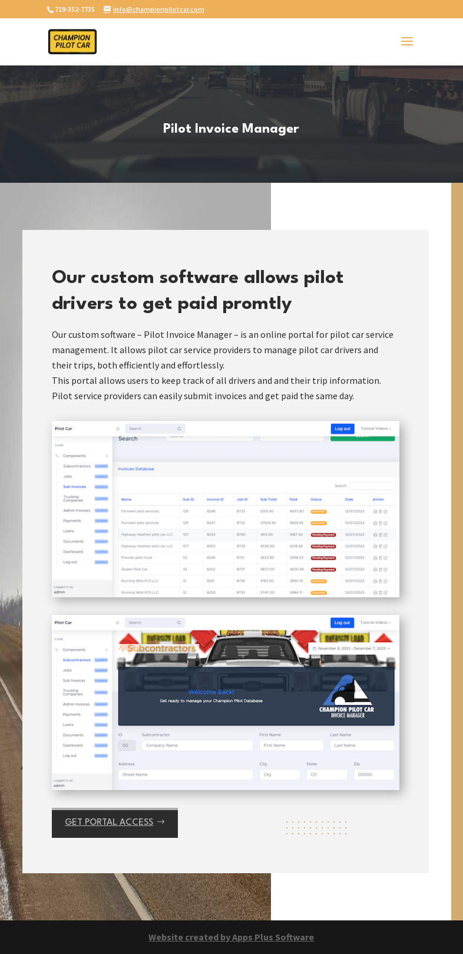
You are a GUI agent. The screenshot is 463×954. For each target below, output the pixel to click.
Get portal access (109, 822)
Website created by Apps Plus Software (231, 937)
